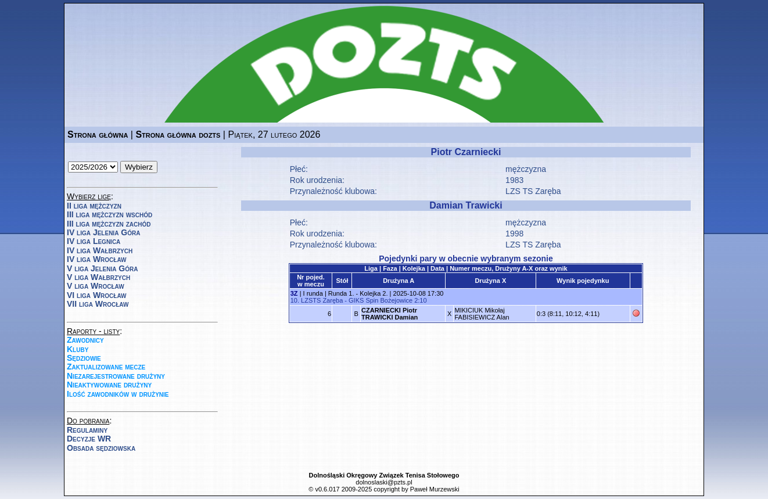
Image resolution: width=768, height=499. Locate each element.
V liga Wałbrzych (98, 277)
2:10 (420, 300)
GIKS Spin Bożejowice (380, 300)
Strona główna (97, 134)
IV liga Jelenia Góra (103, 232)
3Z (294, 293)
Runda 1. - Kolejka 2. (358, 293)
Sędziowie (84, 357)
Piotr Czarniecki (466, 152)
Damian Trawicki (465, 205)
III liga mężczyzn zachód (108, 223)
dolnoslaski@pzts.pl (384, 482)
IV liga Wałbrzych (99, 250)
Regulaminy (87, 430)
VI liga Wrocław (97, 295)
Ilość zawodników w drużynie (118, 394)
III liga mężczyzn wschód (109, 214)
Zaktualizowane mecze (106, 366)
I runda (313, 293)
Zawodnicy (85, 339)
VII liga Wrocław (97, 303)
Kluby (77, 349)
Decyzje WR (89, 438)
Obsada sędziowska (101, 448)
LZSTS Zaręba (322, 300)
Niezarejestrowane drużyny (116, 375)
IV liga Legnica (93, 241)
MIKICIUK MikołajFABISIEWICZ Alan (481, 314)
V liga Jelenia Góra (102, 268)
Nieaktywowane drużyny (109, 384)
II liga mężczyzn (94, 205)
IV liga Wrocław (97, 259)
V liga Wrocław (95, 285)
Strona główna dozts (177, 134)
